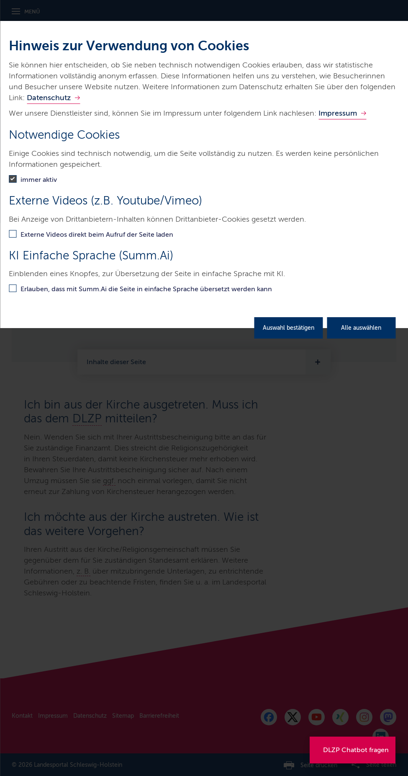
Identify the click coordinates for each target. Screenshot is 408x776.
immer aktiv (39, 180)
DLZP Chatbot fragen (356, 750)
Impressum (337, 113)
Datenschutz (49, 97)
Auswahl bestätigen (288, 327)
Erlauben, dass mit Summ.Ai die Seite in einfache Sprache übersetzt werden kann (146, 289)
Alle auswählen (361, 327)
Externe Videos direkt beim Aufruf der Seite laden (97, 234)
